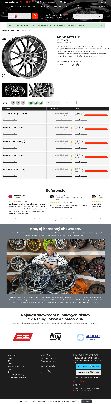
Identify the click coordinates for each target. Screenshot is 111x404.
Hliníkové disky (8, 31)
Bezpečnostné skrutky (16, 366)
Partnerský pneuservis (48, 361)
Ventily (10, 364)
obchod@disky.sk (12, 2)
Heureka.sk (32, 218)
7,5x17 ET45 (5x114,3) (15, 113)
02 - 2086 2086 (93, 388)
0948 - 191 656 (93, 391)
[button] (96, 115)
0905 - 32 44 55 (94, 377)
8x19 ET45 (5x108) (13, 155)
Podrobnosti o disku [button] (10, 120)
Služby (10, 369)
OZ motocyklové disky (16, 375)
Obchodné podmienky (49, 358)
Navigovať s (88, 372)
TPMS (10, 361)
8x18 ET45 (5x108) (13, 127)
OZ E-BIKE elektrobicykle (17, 377)
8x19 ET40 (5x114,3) (14, 141)
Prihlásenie (101, 2)
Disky (10, 358)
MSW (18, 31)
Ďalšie (70, 103)
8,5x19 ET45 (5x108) (14, 169)
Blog (9, 372)
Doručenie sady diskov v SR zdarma (53, 2)
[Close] (101, 25)
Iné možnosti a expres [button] (64, 120)
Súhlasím (86, 401)
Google (24, 218)
